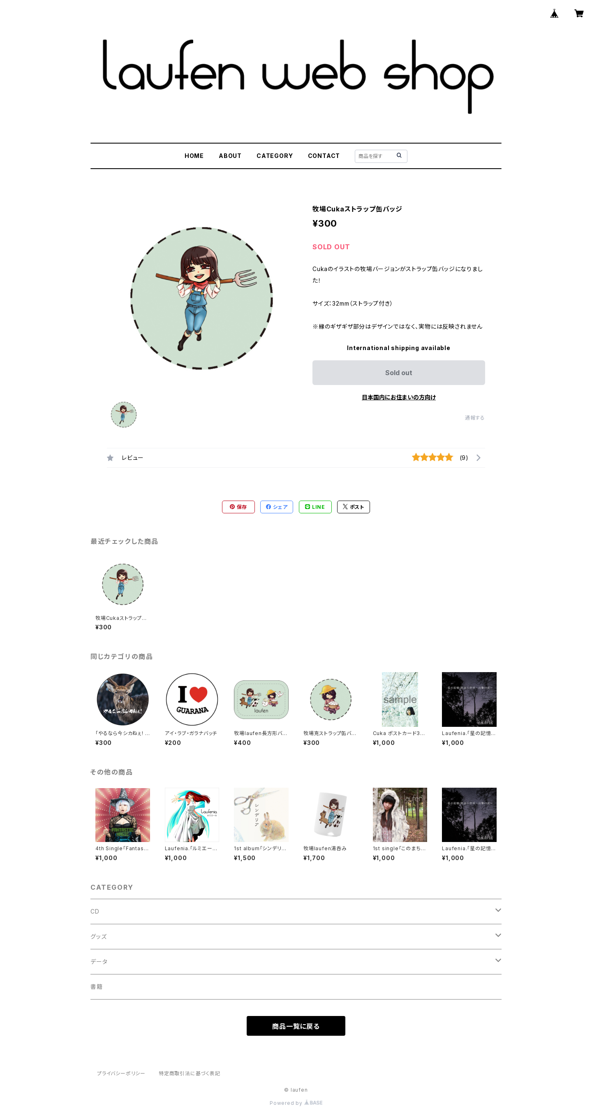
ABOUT (230, 155)
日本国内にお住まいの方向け (399, 397)
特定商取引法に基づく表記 (189, 1073)
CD (94, 911)
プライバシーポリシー (121, 1073)
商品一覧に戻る (296, 1026)
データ (98, 961)
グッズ (98, 936)
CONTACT (324, 155)
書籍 (96, 986)
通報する (475, 418)
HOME (194, 155)
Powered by (296, 1103)
